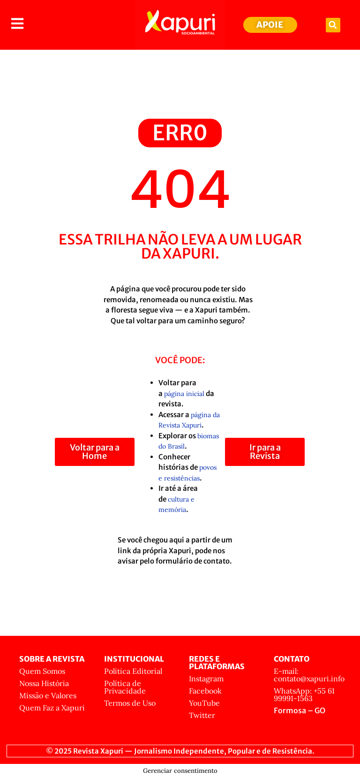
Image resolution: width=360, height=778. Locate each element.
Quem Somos (42, 671)
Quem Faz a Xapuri (52, 707)
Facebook (205, 690)
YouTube (204, 703)
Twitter (202, 715)
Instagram (206, 678)
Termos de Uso (130, 703)
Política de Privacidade (125, 687)
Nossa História (44, 683)
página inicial (184, 393)
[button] (333, 25)
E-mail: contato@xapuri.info (309, 674)
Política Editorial (133, 671)
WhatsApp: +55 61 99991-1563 (304, 694)
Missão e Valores (47, 695)
